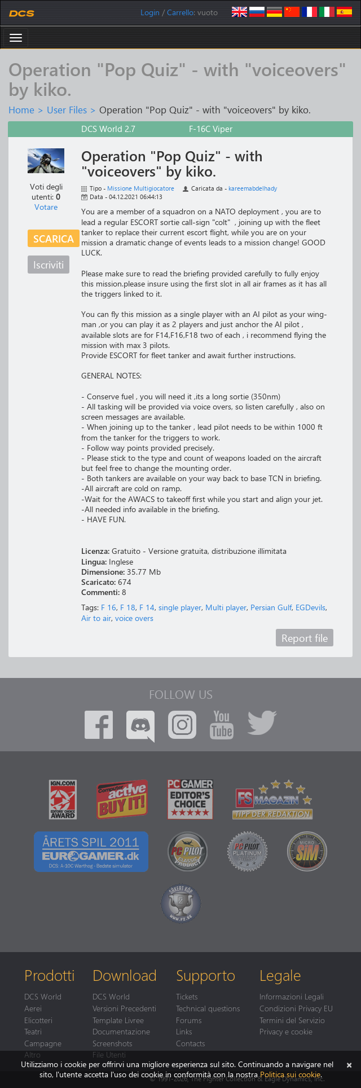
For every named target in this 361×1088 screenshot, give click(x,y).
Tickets (186, 996)
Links (184, 1031)
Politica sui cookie (290, 1074)
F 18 (127, 607)
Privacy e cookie (285, 1031)
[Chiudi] (349, 1064)
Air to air (96, 618)
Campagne (42, 1043)
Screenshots (112, 1043)
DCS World (42, 996)
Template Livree (118, 1020)
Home (21, 109)
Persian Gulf (271, 607)
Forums (188, 1020)
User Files (67, 109)
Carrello (180, 12)
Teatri (33, 1031)
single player (180, 607)
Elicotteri (38, 1020)
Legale (280, 974)
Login (150, 12)
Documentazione (121, 1031)
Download (125, 974)
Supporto (205, 974)
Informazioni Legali (291, 996)
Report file (304, 638)
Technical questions (208, 1008)
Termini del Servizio (292, 1020)
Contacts (190, 1043)
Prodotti (49, 974)
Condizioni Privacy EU (296, 1008)
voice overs (134, 618)
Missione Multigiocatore (140, 188)
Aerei (33, 1008)
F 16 (108, 607)
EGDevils (310, 607)
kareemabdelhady (252, 188)
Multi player (225, 607)
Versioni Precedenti (124, 1008)
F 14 (147, 607)
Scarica (53, 238)
